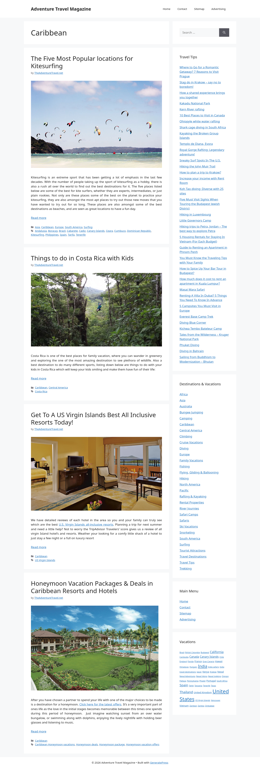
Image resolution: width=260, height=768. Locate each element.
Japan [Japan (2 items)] (199, 672)
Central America (58, 387)
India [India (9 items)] (202, 666)
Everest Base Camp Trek (196, 316)
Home (166, 9)
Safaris (184, 520)
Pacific (184, 490)
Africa (184, 394)
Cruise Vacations (191, 442)
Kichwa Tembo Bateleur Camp (201, 328)
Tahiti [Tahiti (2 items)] (191, 685)
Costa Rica (41, 391)
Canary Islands (96, 231)
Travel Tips (187, 562)
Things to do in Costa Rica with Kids (82, 258)
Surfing (88, 227)
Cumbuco (120, 231)
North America (190, 484)
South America (73, 227)
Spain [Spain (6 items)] (184, 685)
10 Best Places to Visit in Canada (202, 115)
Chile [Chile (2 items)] (221, 657)
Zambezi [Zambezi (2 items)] (193, 706)
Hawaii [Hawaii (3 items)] (218, 661)
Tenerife (81, 234)
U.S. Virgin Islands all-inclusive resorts (86, 524)
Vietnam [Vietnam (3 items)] (184, 705)
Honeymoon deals (87, 744)
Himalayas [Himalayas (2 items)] (184, 667)
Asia (37, 227)
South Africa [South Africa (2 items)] (222, 681)
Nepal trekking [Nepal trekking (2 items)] (214, 676)
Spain (63, 234)
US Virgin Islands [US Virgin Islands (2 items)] (202, 700)
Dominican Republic (139, 231)
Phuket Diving (189, 345)
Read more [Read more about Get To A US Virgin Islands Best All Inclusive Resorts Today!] (38, 547)
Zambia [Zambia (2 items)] (201, 706)
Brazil (62, 231)
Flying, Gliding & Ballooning (199, 472)
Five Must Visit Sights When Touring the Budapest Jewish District (200, 203)
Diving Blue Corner (193, 322)
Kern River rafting (192, 109)
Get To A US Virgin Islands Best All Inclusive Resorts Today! (93, 418)
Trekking (186, 568)
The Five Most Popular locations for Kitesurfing (82, 62)
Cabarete (72, 231)
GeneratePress (159, 762)
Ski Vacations (189, 526)
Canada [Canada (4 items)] (194, 657)
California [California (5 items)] (217, 652)
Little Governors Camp (195, 220)
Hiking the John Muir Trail (197, 166)
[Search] (224, 32)
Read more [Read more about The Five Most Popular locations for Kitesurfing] (38, 218)
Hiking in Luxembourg (195, 214)
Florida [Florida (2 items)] (191, 661)
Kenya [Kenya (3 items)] (205, 671)
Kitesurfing (37, 234)
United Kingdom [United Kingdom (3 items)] (203, 692)
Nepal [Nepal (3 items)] (220, 671)
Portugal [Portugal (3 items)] (211, 680)
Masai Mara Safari (192, 289)
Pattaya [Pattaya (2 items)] (183, 681)
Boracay (53, 231)
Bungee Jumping (191, 412)
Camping (186, 418)
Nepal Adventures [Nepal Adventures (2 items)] (187, 676)
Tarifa (71, 234)
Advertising (219, 9)
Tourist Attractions (192, 550)
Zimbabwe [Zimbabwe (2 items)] (209, 706)
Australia (186, 406)
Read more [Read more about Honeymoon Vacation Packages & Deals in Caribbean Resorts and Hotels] (38, 731)
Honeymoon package (112, 744)
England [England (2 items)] (183, 661)
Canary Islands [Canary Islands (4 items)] (209, 657)
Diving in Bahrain (192, 351)
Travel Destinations (193, 556)
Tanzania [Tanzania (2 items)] (198, 685)
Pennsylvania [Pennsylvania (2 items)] (193, 681)
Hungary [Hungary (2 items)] (193, 667)
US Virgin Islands (45, 560)
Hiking (184, 478)
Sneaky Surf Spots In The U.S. (200, 160)
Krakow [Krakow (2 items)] (213, 672)
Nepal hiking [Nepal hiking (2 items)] (201, 676)
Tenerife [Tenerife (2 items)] (206, 685)
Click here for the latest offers (100, 704)
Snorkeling (187, 532)
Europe (59, 227)
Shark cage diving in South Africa (203, 127)
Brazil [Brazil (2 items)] (182, 652)
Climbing (186, 436)
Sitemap (199, 9)
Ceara (109, 231)
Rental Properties (192, 502)
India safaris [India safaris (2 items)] (213, 667)
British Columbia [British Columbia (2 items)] (192, 652)
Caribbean (47, 227)
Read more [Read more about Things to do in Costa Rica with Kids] (38, 378)
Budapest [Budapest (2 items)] (205, 652)
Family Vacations (191, 460)
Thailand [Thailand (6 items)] (186, 692)
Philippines (51, 234)
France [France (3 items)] (198, 661)
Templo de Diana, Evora (196, 144)
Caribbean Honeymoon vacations (55, 744)
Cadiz (82, 231)
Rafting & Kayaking (193, 496)
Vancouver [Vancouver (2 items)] (215, 700)
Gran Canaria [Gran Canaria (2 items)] (208, 661)
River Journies (189, 508)
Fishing (185, 466)
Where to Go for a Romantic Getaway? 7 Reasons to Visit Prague (199, 71)
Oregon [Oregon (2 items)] (225, 676)
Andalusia (41, 231)
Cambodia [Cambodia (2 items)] (184, 657)
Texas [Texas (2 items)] (213, 685)
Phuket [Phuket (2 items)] (202, 681)
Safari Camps (189, 514)
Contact (182, 9)
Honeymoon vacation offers (142, 744)
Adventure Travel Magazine (61, 9)
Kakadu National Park (195, 103)
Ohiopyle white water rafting (200, 121)
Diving (184, 448)
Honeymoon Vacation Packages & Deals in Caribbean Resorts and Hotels (92, 587)
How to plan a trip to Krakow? (200, 172)
